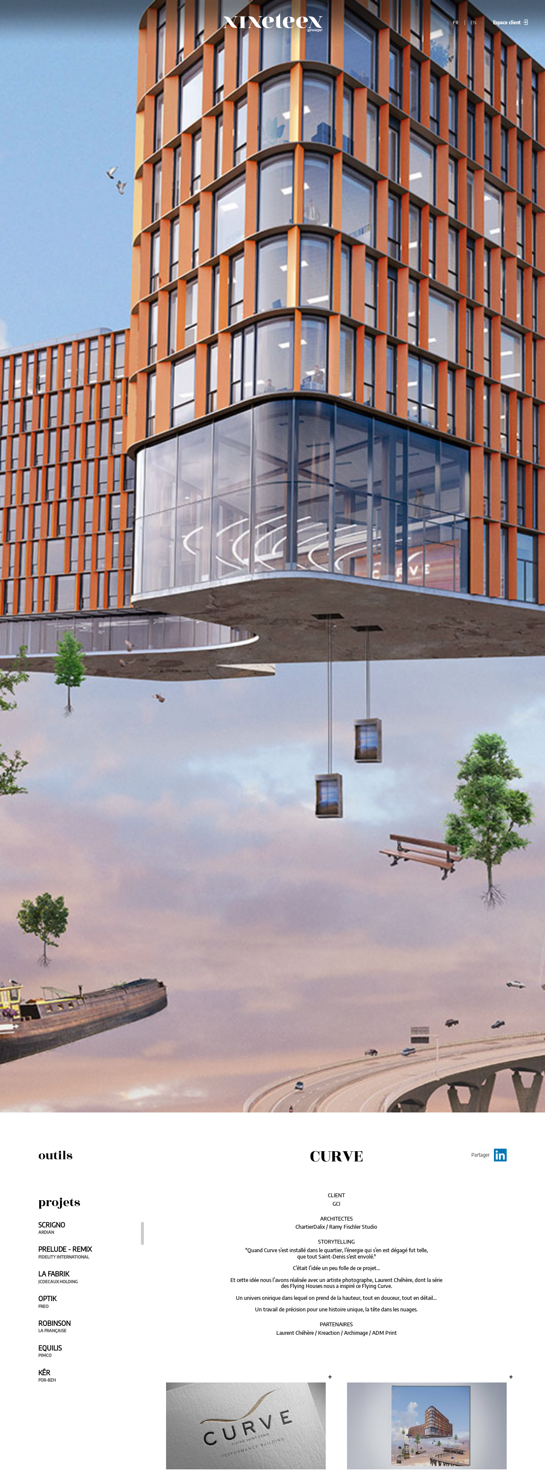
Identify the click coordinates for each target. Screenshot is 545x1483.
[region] (91, 1306)
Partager (489, 1155)
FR (456, 22)
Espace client (510, 22)
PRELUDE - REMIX (87, 1252)
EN (474, 22)
